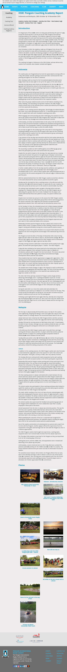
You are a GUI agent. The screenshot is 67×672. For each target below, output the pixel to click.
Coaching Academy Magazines (9, 30)
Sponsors (60, 653)
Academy (9, 17)
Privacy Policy (59, 662)
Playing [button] (24, 7)
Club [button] (44, 7)
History (59, 656)
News (61, 7)
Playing (48, 653)
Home (6, 7)
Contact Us (61, 651)
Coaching (49, 656)
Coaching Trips (9, 21)
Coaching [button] (35, 7)
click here (29, 2)
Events (48, 651)
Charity (52, 7)
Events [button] (15, 7)
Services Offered (9, 25)
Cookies (59, 658)
